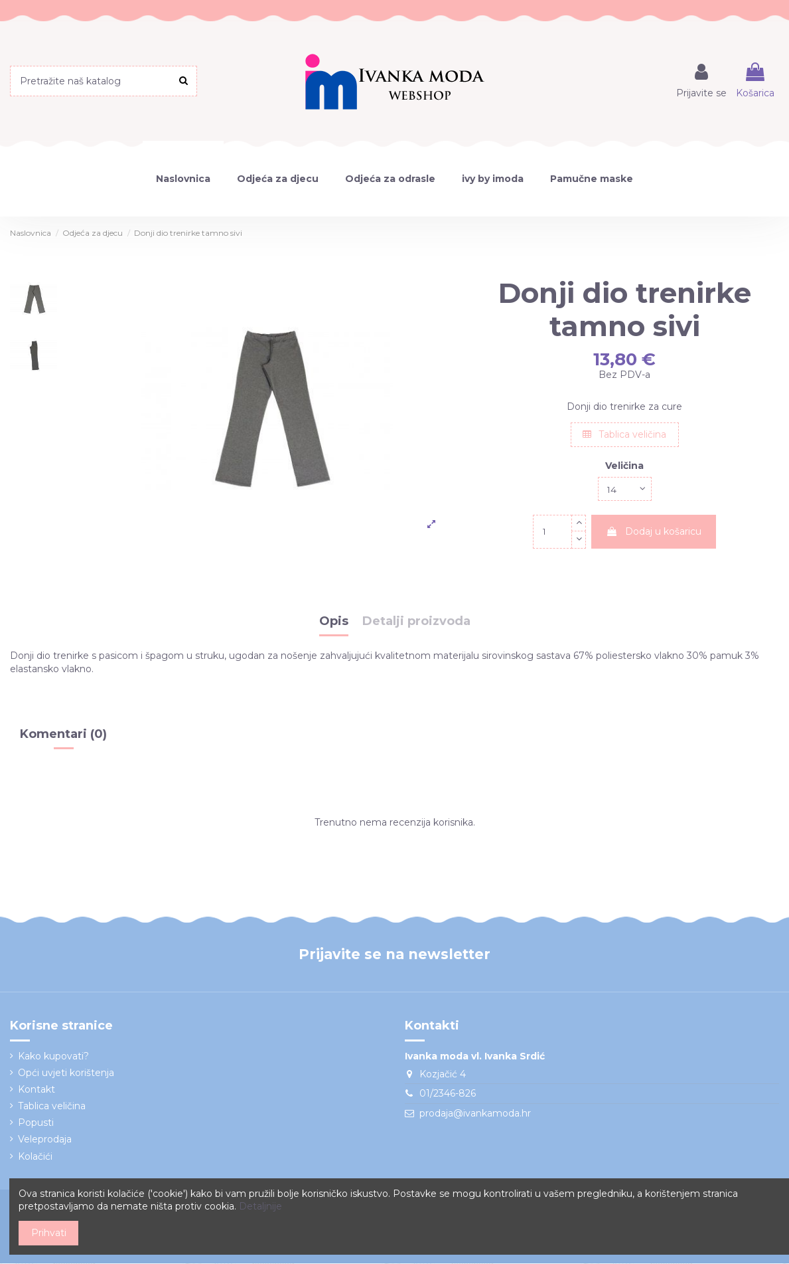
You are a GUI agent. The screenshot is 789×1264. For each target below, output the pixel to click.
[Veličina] (624, 489)
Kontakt (36, 1090)
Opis (333, 623)
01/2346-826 (447, 1094)
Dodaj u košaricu (653, 532)
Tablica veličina (624, 434)
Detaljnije (260, 1206)
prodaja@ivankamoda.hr (475, 1114)
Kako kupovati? (53, 1057)
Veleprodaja (45, 1140)
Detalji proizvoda (416, 623)
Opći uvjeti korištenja (66, 1073)
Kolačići (35, 1157)
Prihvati (48, 1233)
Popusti (36, 1124)
